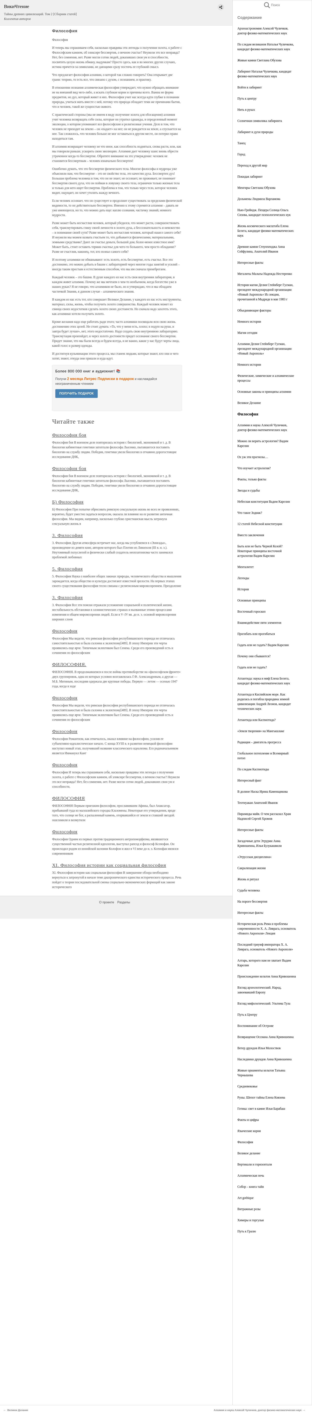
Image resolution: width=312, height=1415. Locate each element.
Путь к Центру (247, 1014)
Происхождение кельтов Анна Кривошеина (266, 976)
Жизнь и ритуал (248, 879)
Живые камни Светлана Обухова (259, 60)
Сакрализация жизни (251, 868)
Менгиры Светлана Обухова (256, 187)
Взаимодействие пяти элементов (259, 622)
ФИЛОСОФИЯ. (69, 664)
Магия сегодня (247, 332)
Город (241, 154)
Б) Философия (68, 501)
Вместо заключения (250, 535)
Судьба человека (248, 890)
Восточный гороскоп (251, 611)
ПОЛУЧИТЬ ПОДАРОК (76, 393)
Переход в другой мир (252, 165)
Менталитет (245, 567)
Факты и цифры (248, 1119)
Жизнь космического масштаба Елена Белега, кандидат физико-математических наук (265, 230)
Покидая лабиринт (249, 176)
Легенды (243, 578)
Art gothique (245, 1198)
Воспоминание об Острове (255, 1025)
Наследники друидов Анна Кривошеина (264, 1059)
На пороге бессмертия (252, 901)
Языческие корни (249, 1131)
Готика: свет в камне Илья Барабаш (261, 1108)
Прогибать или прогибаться (256, 634)
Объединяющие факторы (254, 310)
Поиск (271, 5)
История (243, 589)
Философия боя (69, 435)
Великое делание (248, 1153)
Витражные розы (248, 1209)
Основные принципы (251, 600)
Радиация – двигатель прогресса (259, 742)
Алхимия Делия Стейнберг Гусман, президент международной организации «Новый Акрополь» (264, 348)
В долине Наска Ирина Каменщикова (262, 791)
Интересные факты (250, 262)
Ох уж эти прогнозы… (252, 457)
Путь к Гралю (246, 1231)
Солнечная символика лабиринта (259, 120)
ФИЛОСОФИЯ (68, 798)
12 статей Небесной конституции (259, 524)
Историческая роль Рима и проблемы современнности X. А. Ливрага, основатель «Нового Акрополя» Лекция (266, 928)
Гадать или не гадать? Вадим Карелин (263, 645)
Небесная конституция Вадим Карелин (263, 501)
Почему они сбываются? (254, 656)
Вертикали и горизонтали (254, 1164)
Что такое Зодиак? (249, 512)
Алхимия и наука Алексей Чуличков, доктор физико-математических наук (257, 1410)
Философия (245, 1142)
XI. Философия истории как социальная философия (109, 865)
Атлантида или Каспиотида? (256, 720)
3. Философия (67, 535)
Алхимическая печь (250, 1175)
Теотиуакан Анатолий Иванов (257, 802)
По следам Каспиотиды (253, 769)
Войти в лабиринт (249, 87)
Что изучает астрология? (254, 468)
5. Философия (67, 568)
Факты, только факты (251, 479)
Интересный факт (249, 780)
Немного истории (249, 321)
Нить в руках (246, 109)
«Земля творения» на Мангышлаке (260, 731)
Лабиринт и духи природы (255, 132)
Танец (241, 143)
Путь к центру (247, 98)
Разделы (123, 902)
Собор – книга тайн (250, 1186)
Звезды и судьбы (248, 490)
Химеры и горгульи (250, 1220)
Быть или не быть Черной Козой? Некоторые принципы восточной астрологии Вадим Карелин (260, 550)
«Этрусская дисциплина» (254, 857)
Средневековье (247, 1086)
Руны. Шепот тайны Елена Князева (261, 1097)
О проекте (106, 902)
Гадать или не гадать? (252, 667)
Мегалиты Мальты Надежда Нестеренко (264, 273)
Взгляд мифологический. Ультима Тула (263, 1003)
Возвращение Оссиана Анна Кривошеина (265, 1037)
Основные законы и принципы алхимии (264, 391)
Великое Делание (249, 402)
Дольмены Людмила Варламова (258, 199)
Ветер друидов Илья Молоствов (259, 1048)
